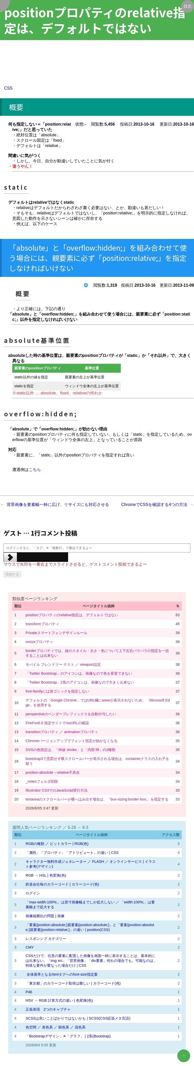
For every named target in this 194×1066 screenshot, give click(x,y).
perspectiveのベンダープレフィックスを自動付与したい (71, 714)
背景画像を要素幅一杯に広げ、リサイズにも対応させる (58, 504)
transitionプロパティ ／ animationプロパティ (62, 732)
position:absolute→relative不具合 (53, 772)
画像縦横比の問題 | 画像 (45, 916)
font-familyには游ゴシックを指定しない (57, 691)
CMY (30, 947)
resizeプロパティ (39, 642)
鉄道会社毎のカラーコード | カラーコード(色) (62, 884)
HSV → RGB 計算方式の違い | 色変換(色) (59, 1000)
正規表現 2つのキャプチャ (48, 1009)
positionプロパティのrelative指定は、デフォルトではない (72, 615)
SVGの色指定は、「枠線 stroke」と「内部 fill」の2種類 (70, 750)
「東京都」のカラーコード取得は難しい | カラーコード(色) (73, 983)
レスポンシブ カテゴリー (46, 939)
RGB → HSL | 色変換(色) (46, 875)
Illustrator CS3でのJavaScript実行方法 (57, 790)
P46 (29, 992)
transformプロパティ (42, 624)
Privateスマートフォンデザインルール (56, 633)
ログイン (33, 893)
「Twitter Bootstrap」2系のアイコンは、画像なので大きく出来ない (80, 682)
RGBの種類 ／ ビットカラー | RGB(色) (57, 844)
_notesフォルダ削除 (42, 781)
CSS (8, 88)
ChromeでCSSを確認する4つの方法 (154, 504)
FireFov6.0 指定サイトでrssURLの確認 (57, 723)
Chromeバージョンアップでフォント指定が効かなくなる (71, 741)
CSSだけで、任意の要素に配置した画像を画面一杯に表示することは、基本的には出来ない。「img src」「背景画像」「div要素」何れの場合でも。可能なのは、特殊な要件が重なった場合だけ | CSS (91, 960)
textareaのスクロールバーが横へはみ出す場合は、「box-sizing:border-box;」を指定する (97, 799)
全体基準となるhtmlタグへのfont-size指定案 (62, 974)
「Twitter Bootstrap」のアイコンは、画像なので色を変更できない (79, 673)
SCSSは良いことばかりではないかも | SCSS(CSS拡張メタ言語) (78, 1018)
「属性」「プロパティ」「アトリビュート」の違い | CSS (72, 853)
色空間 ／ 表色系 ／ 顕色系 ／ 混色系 (55, 1027)
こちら (35, 469)
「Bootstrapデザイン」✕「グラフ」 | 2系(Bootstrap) (68, 1036)
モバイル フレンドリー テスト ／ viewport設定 (63, 664)
